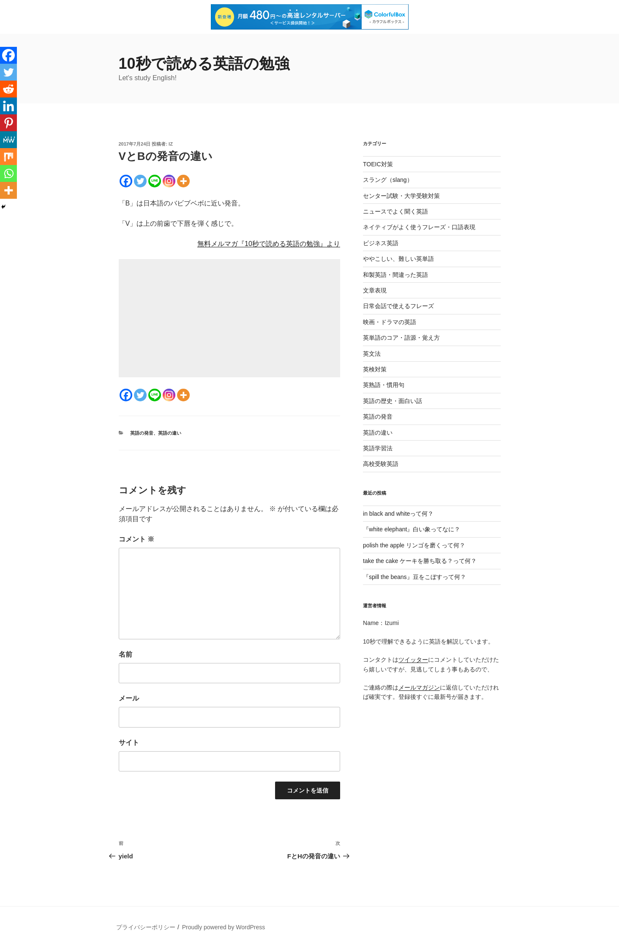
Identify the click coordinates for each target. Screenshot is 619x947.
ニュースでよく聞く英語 (395, 211)
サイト (129, 742)
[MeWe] (8, 139)
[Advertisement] (229, 318)
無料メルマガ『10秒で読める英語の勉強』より (268, 243)
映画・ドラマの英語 (389, 322)
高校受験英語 (380, 463)
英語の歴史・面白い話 (392, 401)
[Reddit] (8, 89)
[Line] (154, 181)
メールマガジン (419, 687)
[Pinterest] (8, 122)
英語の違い (169, 433)
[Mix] (8, 156)
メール (129, 698)
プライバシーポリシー (145, 927)
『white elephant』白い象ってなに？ (411, 529)
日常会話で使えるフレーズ (398, 306)
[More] (183, 181)
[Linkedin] (8, 105)
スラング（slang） (387, 179)
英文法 (372, 353)
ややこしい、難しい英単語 (398, 258)
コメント (136, 539)
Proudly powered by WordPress (223, 927)
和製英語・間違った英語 (395, 274)
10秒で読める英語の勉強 (204, 63)
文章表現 (375, 290)
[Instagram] (169, 181)
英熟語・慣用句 (383, 385)
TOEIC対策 (378, 164)
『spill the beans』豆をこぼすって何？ (414, 577)
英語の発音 (141, 433)
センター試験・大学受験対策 (401, 195)
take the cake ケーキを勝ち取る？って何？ (420, 560)
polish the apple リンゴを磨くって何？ (414, 545)
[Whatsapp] (8, 173)
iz (171, 143)
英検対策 (375, 369)
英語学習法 (378, 448)
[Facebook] (126, 181)
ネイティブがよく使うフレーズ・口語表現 (419, 227)
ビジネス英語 (380, 243)
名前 (125, 654)
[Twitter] (140, 181)
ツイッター (413, 659)
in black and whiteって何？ (398, 513)
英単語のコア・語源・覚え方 (401, 337)
